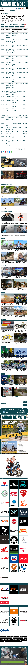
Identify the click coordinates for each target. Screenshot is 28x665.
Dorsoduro (8, 113)
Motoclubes (7, 641)
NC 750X (8, 97)
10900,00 (25, 56)
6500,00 (25, 91)
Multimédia (3, 265)
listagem (7, 13)
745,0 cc (19, 101)
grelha (4, 13)
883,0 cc (19, 45)
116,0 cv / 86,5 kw (14, 85)
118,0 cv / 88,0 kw (14, 50)
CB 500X (8, 136)
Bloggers (12, 641)
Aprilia (2, 113)
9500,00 (25, 33)
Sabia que (3, 319)
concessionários (23, 10)
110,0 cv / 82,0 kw (14, 79)
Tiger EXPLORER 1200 (9, 92)
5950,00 (25, 136)
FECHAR (12, 661)
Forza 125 (8, 105)
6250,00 (25, 101)
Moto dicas (3, 346)
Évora (22, 26)
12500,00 (25, 39)
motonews (7, 12)
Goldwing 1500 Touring (8, 35)
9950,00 (25, 131)
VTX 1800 (8, 68)
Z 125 (7, 115)
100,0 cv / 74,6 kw (14, 41)
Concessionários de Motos (18, 638)
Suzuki (2, 109)
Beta (2, 131)
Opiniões (3, 238)
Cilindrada (12, 26)
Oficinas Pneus (14, 639)
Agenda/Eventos (10, 636)
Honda (2, 33)
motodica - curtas (21, 12)
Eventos (3, 374)
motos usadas (12, 10)
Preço (7, 26)
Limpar (2, 24)
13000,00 (25, 49)
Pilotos (16, 641)
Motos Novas (16, 636)
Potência (17, 26)
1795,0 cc (19, 68)
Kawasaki (3, 115)
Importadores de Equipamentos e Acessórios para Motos (11, 640)
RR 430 (8, 131)
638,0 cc (19, 109)
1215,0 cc (19, 91)
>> (25, 149)
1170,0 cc (19, 78)
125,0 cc (19, 97)
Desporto (3, 292)
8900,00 (25, 113)
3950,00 (25, 105)
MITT (2, 140)
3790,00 (25, 115)
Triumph (3, 91)
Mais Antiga (16, 24)
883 (7, 45)
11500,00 (25, 68)
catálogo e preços (7, 10)
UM (2, 127)
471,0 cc (19, 136)
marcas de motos (17, 10)
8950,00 (25, 45)
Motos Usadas (3, 636)
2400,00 (25, 140)
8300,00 (25, 123)
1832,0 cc (19, 49)
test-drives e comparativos (13, 12)
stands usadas (3, 12)
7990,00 (25, 134)
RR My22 (8, 134)
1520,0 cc (19, 33)
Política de (12, 664)
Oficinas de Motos (7, 639)
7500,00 (25, 109)
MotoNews (3, 157)
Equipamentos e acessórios (6, 211)
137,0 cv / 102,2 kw (14, 92)
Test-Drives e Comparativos (6, 184)
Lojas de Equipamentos (22, 639)
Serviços (19, 641)
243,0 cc (19, 140)
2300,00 (25, 127)
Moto (22, 24)
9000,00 (25, 78)
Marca (2, 26)
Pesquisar (25, 401)
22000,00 (25, 83)
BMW (2, 78)
